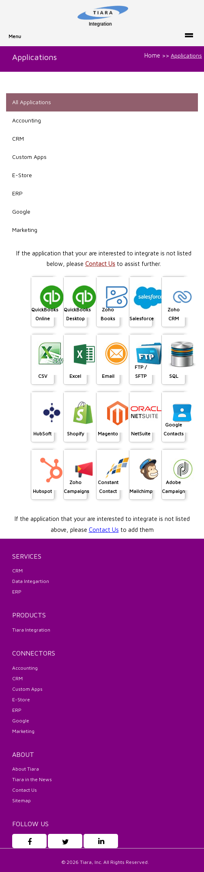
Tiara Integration (31, 630)
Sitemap (21, 800)
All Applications (31, 102)
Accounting (26, 120)
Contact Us (100, 263)
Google (21, 211)
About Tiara (25, 769)
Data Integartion (30, 581)
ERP (17, 193)
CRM (18, 138)
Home (152, 55)
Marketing (24, 229)
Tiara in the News (32, 779)
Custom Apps (29, 156)
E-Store (22, 174)
